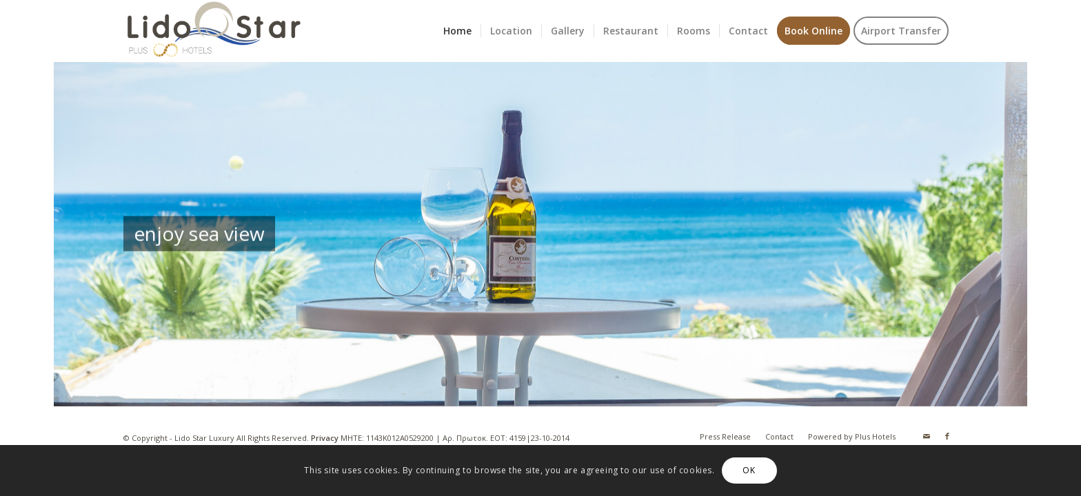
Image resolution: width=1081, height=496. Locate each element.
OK (748, 470)
